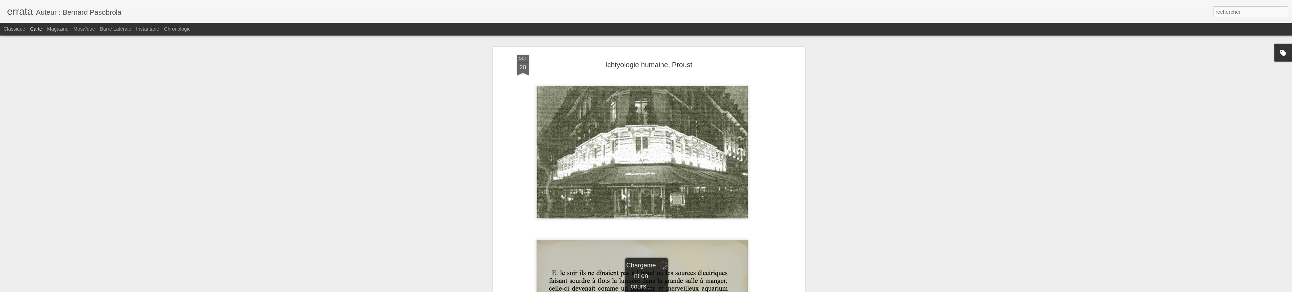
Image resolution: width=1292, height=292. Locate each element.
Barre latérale (115, 29)
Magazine (58, 29)
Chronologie (177, 29)
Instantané (147, 29)
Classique (14, 29)
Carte (36, 29)
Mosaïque (84, 29)
